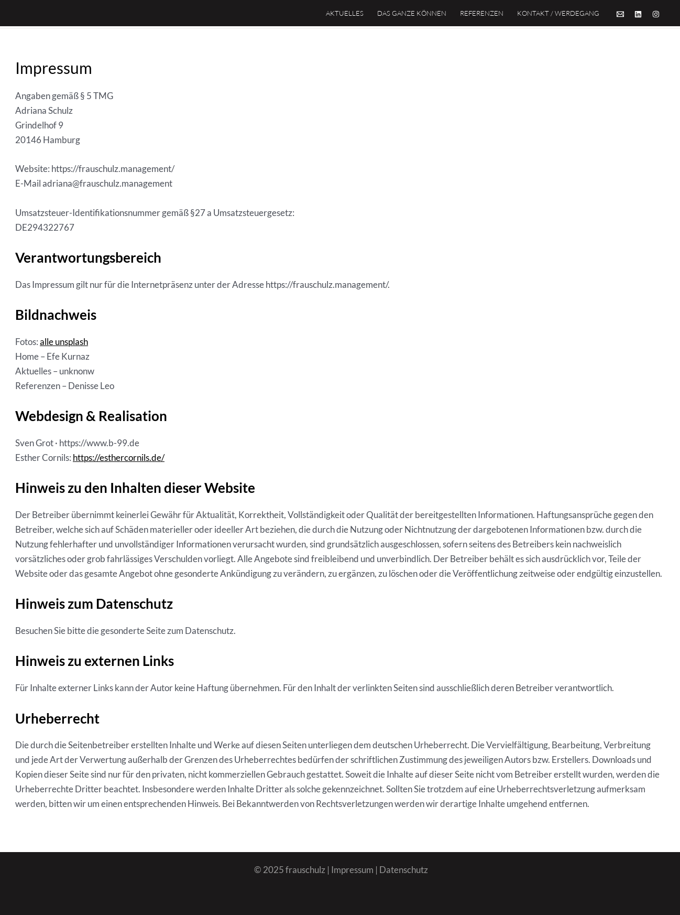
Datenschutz (403, 869)
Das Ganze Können (411, 13)
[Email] (620, 14)
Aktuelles (345, 13)
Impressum (352, 869)
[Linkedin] (638, 14)
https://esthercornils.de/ (118, 457)
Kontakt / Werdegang (558, 13)
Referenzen (481, 13)
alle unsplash (64, 341)
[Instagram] (656, 14)
